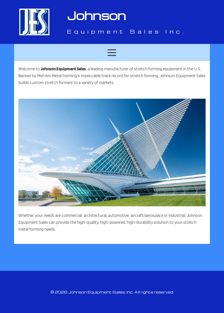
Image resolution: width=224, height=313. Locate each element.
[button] (112, 52)
